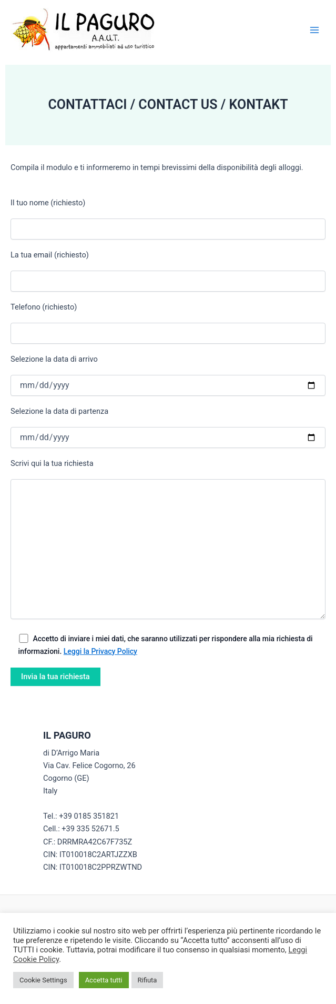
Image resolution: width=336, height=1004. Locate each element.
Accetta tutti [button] (104, 980)
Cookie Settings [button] (43, 980)
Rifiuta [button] (147, 980)
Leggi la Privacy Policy (100, 651)
